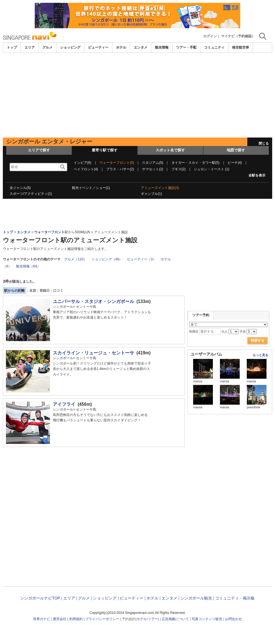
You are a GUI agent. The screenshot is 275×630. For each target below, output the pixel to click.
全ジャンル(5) (20, 188)
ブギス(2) (178, 169)
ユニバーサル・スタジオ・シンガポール (93, 301)
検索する (257, 341)
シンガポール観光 (196, 598)
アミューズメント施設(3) (160, 188)
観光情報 (162, 47)
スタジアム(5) (152, 163)
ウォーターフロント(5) (116, 163)
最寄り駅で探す (104, 150)
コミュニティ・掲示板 (235, 598)
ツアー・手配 (186, 47)
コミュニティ (214, 47)
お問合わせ (233, 619)
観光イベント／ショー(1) (91, 188)
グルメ (47, 47)
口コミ (58, 291)
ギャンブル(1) (151, 194)
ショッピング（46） (106, 259)
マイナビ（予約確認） (238, 36)
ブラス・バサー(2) (120, 169)
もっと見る (260, 355)
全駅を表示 (256, 175)
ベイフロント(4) (86, 169)
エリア (30, 47)
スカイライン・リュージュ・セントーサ (93, 352)
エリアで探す (39, 150)
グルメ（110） (75, 259)
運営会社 (59, 619)
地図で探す (236, 150)
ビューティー (98, 47)
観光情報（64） (28, 266)
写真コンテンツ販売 (207, 619)
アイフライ (64, 404)
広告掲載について (175, 619)
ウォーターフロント (49, 232)
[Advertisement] (137, 95)
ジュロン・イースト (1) (211, 169)
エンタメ (140, 47)
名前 (32, 291)
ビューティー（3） (141, 259)
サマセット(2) (152, 169)
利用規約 (76, 619)
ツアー (153, 619)
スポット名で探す (170, 150)
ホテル (121, 47)
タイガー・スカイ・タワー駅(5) (195, 163)
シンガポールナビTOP (40, 598)
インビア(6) (82, 163)
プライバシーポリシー (102, 619)
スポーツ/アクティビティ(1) (31, 194)
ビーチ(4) (235, 163)
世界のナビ (41, 619)
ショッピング (70, 47)
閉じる (264, 143)
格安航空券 (240, 47)
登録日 (45, 291)
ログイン (210, 36)
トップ (12, 47)
